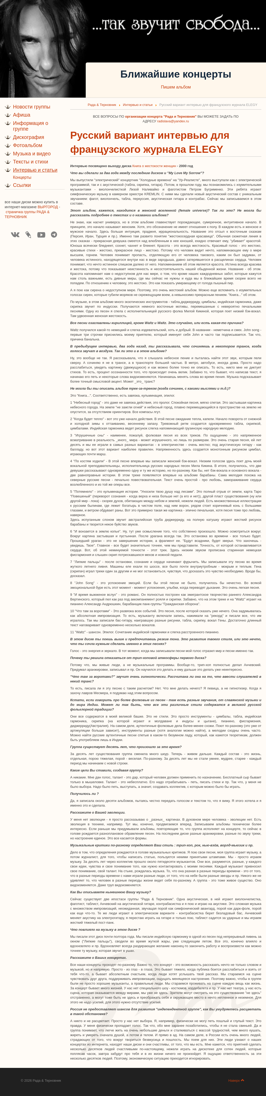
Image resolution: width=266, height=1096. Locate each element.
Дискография (28, 137)
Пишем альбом (176, 87)
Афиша (21, 115)
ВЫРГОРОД (48, 207)
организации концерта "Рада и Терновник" (160, 116)
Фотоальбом (27, 145)
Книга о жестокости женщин (154, 166)
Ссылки (22, 185)
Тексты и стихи (30, 161)
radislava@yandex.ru (173, 121)
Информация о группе (30, 126)
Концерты (22, 177)
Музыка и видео (32, 153)
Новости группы (31, 107)
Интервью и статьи (35, 170)
